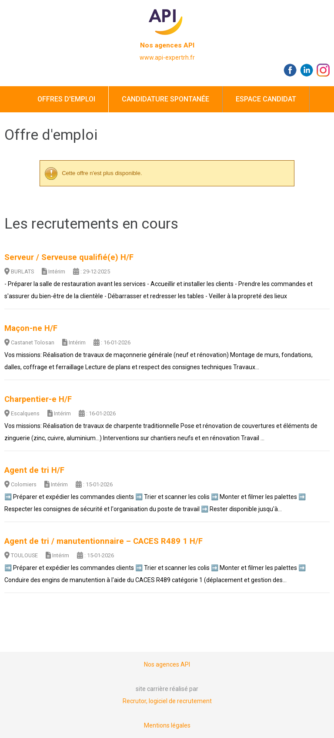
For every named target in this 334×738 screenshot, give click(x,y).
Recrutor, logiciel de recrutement (167, 701)
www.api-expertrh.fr (167, 57)
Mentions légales (167, 725)
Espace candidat (266, 99)
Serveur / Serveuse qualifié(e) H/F (69, 257)
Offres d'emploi (66, 99)
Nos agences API (167, 45)
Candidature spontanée (165, 99)
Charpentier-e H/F (38, 399)
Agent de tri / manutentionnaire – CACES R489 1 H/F (103, 541)
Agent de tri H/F (34, 470)
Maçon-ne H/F (30, 328)
